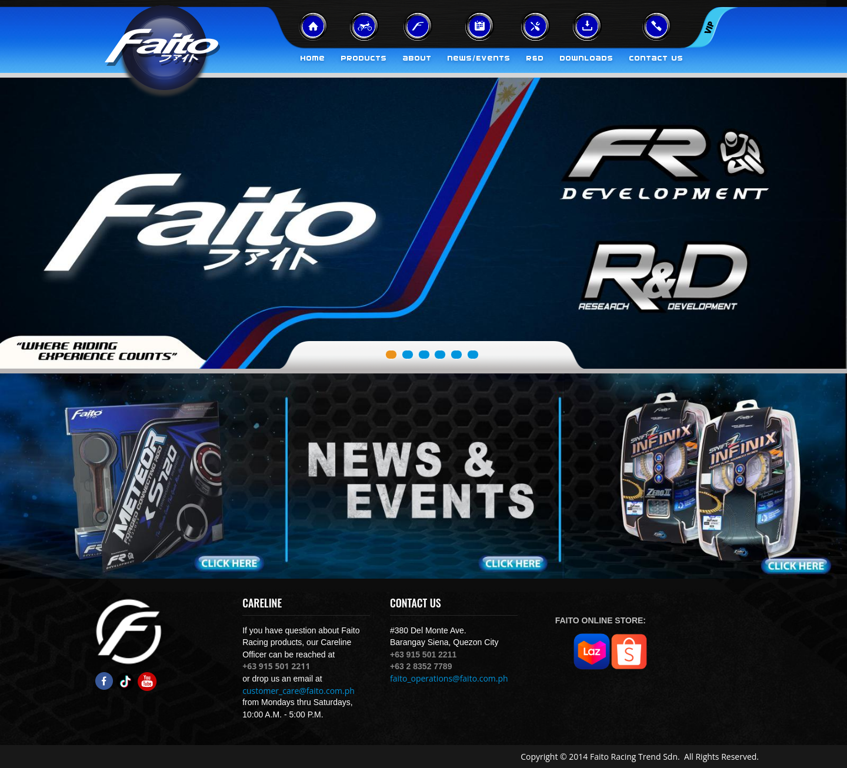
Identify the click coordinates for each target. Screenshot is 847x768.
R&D (535, 59)
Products (364, 59)
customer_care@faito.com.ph (298, 690)
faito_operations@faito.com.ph (449, 678)
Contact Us (656, 59)
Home (313, 59)
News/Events (479, 59)
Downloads (586, 59)
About (417, 59)
